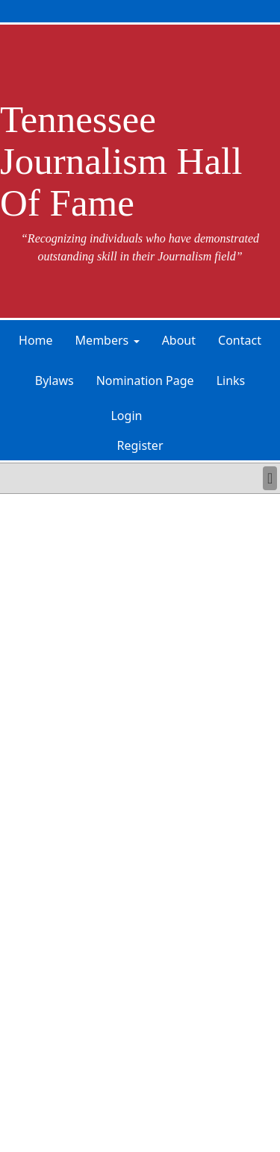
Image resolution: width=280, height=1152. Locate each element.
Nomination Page (145, 380)
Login (126, 415)
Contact (239, 340)
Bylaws (54, 380)
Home (36, 340)
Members (102, 340)
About (179, 340)
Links (231, 380)
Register (139, 445)
